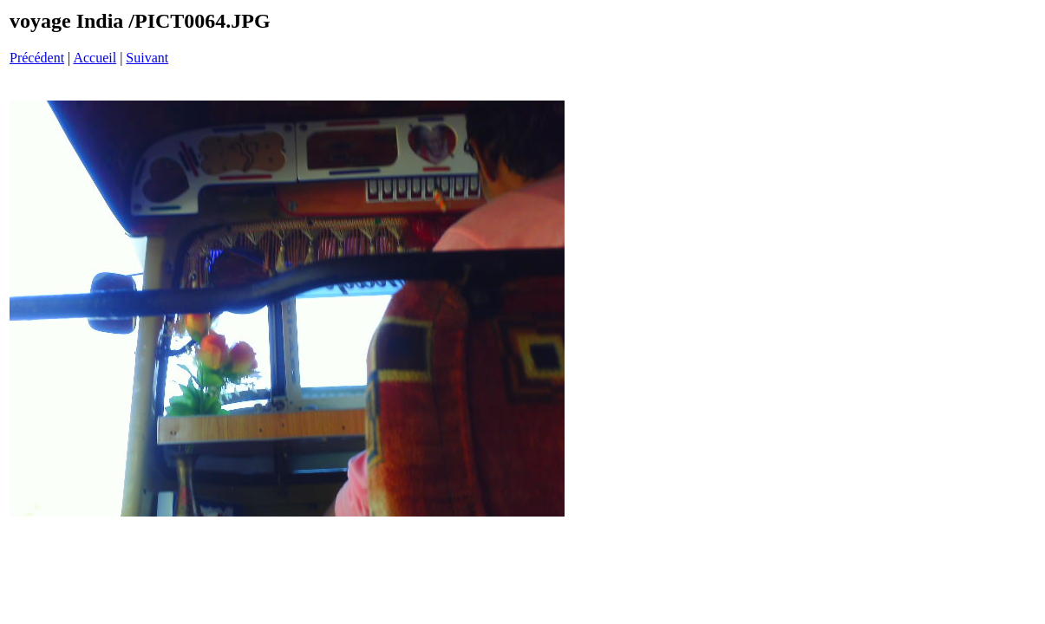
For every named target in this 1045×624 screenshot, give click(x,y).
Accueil (94, 57)
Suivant (147, 57)
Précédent (37, 57)
